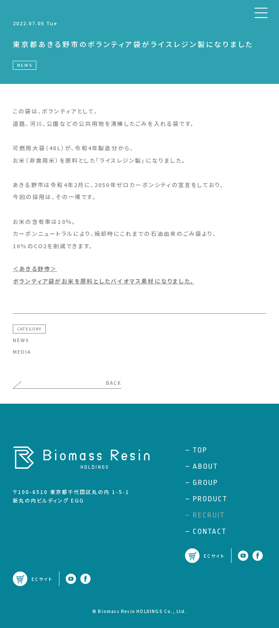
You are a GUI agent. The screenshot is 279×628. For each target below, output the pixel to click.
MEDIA (22, 351)
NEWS (21, 339)
